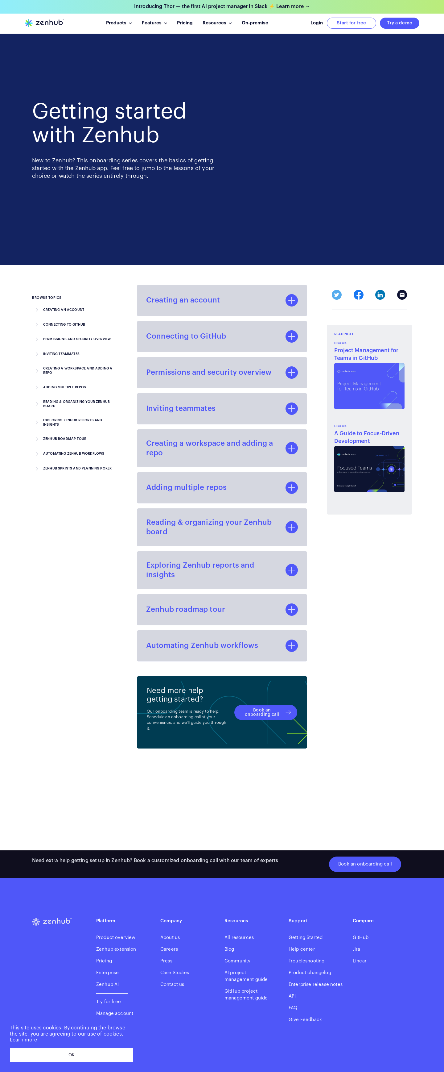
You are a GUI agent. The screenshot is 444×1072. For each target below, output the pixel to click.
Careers (169, 949)
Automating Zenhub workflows (73, 453)
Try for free (108, 1001)
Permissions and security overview (77, 339)
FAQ (293, 1008)
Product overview (116, 937)
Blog (229, 949)
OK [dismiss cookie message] (71, 1055)
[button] (119, 23)
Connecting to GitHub (64, 324)
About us (170, 937)
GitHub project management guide (246, 994)
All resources (239, 937)
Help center (302, 949)
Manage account (114, 1013)
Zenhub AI (107, 984)
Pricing (104, 961)
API (292, 996)
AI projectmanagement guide (246, 976)
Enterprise (107, 972)
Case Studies (174, 972)
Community (237, 961)
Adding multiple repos (64, 387)
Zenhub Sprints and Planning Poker (77, 468)
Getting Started (306, 937)
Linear (360, 961)
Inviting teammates (61, 354)
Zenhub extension (116, 949)
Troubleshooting (306, 961)
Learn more (23, 1039)
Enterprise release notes (316, 984)
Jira (356, 949)
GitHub (360, 937)
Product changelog (310, 972)
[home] (44, 23)
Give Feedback (305, 1019)
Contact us (172, 984)
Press (166, 961)
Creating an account (63, 309)
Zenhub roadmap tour (64, 438)
